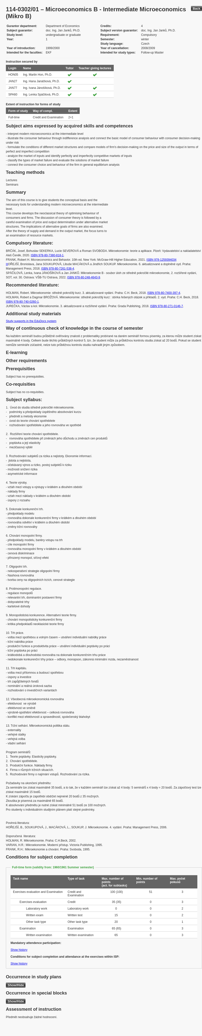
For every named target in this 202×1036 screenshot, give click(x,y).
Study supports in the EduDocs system (31, 321)
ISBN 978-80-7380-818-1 (47, 255)
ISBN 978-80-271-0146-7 (166, 306)
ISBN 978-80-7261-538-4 (57, 268)
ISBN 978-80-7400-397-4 (163, 293)
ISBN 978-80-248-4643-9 (83, 277)
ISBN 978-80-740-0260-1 (22, 301)
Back (196, 8)
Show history (19, 950)
